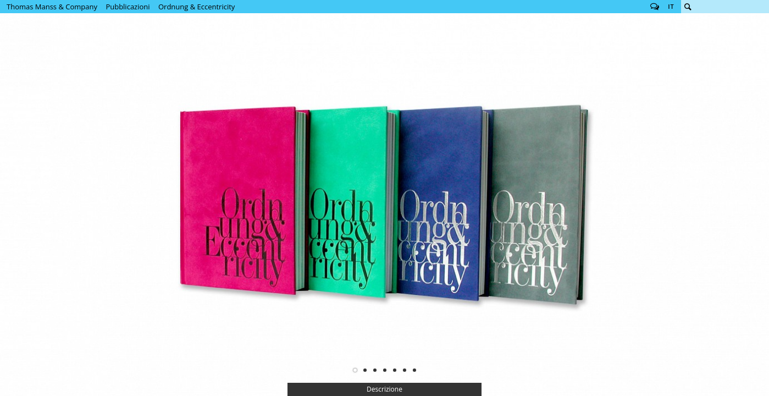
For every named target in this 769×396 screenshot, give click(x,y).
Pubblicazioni (128, 7)
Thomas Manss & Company (52, 7)
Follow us (654, 6)
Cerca (687, 6)
